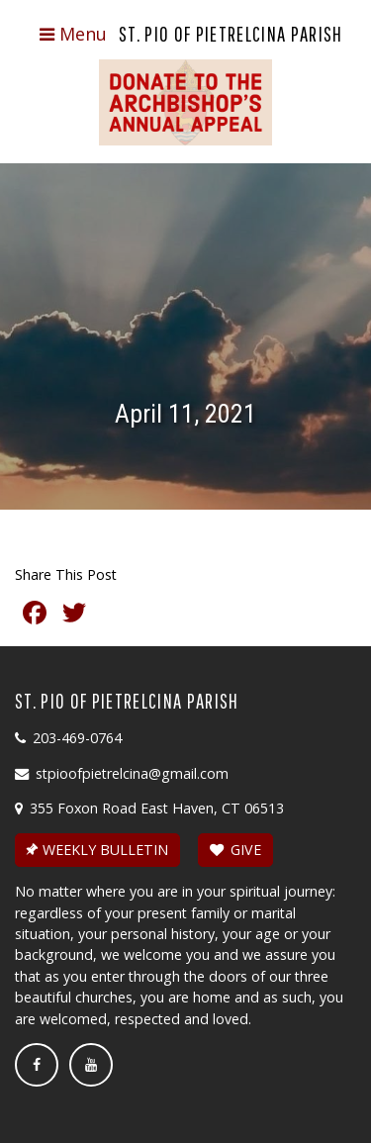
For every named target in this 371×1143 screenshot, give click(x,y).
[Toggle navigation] (73, 34)
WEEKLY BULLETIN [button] (95, 849)
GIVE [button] (236, 849)
